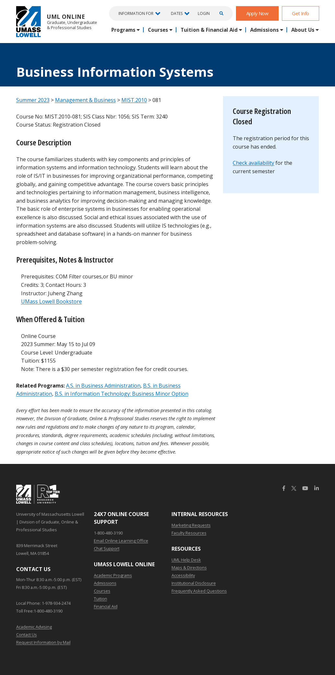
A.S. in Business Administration (103, 385)
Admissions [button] (264, 29)
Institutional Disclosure (194, 583)
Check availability (253, 162)
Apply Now (257, 13)
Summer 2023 (33, 100)
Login (204, 13)
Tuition (100, 599)
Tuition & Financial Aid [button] (209, 29)
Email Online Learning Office (121, 541)
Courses (102, 591)
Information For (135, 13)
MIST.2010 (134, 100)
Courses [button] (158, 29)
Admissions (105, 583)
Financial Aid (105, 606)
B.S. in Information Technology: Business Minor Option (121, 393)
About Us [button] (302, 29)
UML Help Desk (186, 560)
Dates (177, 13)
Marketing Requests (191, 525)
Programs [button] (123, 29)
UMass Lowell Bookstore (51, 301)
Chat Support (106, 548)
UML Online (56, 21)
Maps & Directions (189, 567)
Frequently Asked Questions (199, 591)
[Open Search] (220, 13)
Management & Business (85, 100)
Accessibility (183, 575)
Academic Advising (34, 627)
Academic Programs (113, 575)
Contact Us (26, 634)
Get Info (300, 13)
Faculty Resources (189, 533)
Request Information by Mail (43, 642)
